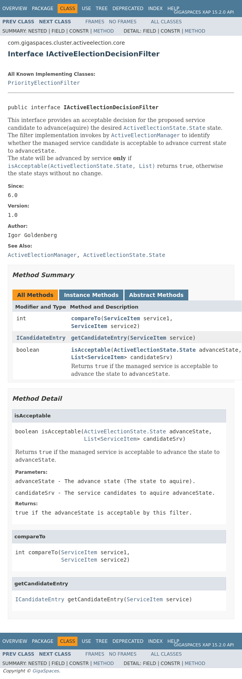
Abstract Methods (156, 295)
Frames (95, 21)
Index (155, 8)
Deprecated (128, 8)
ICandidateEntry (40, 338)
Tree (102, 8)
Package (42, 8)
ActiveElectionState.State (155, 350)
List (77, 357)
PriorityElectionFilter (44, 83)
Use (86, 8)
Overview (14, 8)
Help (173, 8)
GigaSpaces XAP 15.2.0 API (204, 12)
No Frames (123, 21)
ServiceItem (122, 318)
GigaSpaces (45, 671)
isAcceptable (90, 350)
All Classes (166, 21)
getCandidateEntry (99, 338)
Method (103, 31)
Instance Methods (91, 295)
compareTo (86, 318)
